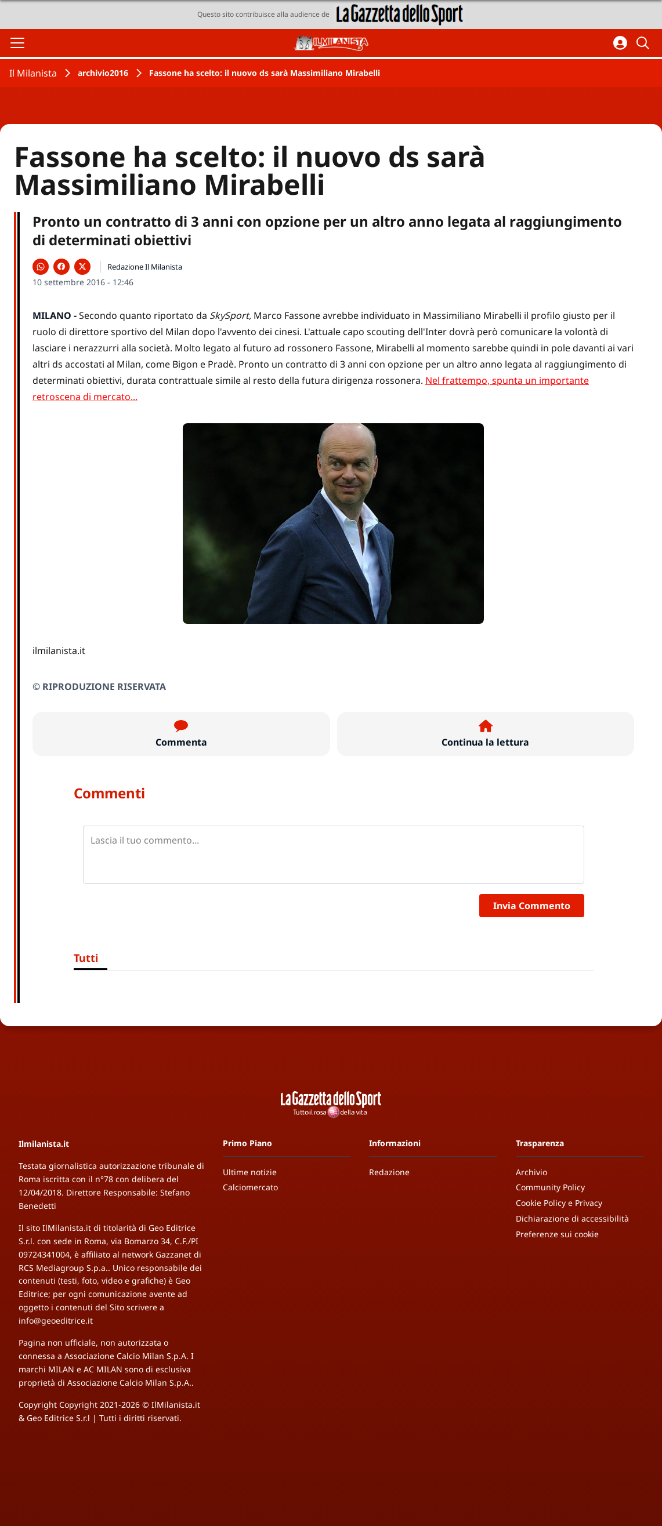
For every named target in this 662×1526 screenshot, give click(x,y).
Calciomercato (250, 1187)
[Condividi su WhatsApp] (40, 267)
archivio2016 (103, 72)
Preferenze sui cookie (557, 1234)
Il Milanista (33, 73)
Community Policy (550, 1187)
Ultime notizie (250, 1172)
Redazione (389, 1172)
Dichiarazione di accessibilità (572, 1218)
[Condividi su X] (82, 267)
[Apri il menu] (17, 43)
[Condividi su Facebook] (61, 267)
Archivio (531, 1172)
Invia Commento (531, 905)
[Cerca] (644, 43)
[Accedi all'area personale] (620, 43)
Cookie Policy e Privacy (559, 1202)
